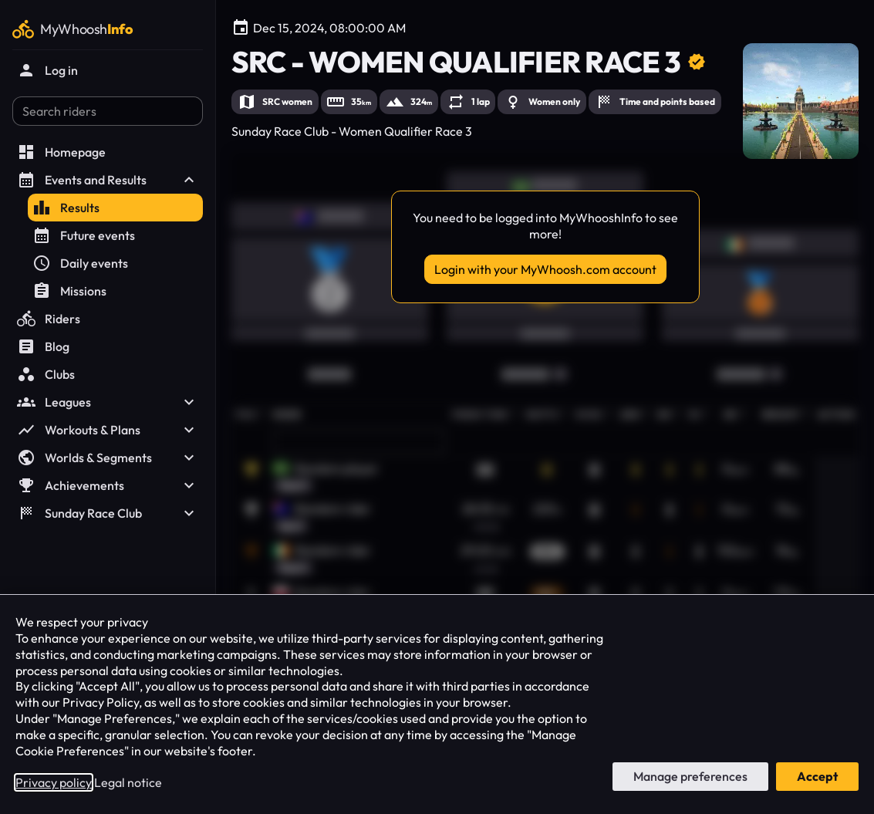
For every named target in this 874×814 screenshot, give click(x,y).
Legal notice (128, 782)
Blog (43, 346)
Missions (69, 291)
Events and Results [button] (107, 180)
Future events (83, 235)
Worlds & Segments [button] (107, 457)
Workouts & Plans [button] (107, 430)
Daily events (80, 263)
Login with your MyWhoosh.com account (545, 269)
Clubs (46, 374)
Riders (48, 318)
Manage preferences (690, 776)
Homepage (61, 152)
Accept (817, 776)
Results (66, 207)
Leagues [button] (107, 402)
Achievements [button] (107, 485)
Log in (47, 70)
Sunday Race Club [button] (107, 513)
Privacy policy (53, 782)
